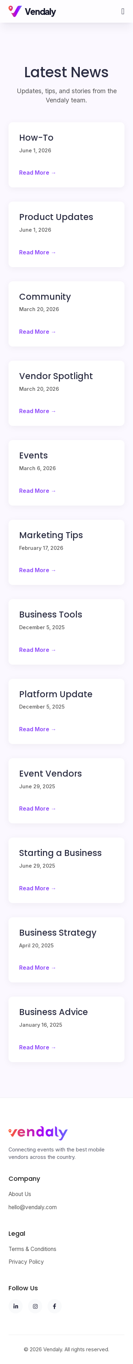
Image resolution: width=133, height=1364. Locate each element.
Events (33, 455)
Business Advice (53, 1012)
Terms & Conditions (32, 1249)
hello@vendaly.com (33, 1207)
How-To (36, 137)
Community (45, 297)
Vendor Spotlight (56, 376)
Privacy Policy (26, 1261)
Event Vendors (50, 773)
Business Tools (50, 614)
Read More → (37, 172)
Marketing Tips (51, 535)
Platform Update (56, 694)
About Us (20, 1194)
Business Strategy (57, 933)
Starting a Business (60, 853)
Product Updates (56, 217)
